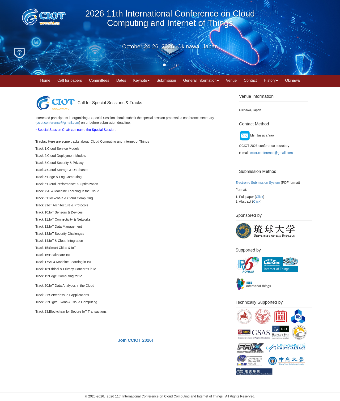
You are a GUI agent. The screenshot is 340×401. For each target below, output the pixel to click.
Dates (121, 80)
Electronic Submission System (258, 182)
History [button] (271, 80)
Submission (166, 80)
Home (45, 80)
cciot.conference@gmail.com (58, 122)
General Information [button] (201, 80)
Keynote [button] (141, 80)
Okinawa (292, 80)
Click (259, 197)
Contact (250, 80)
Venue (231, 80)
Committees (99, 80)
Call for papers (69, 80)
